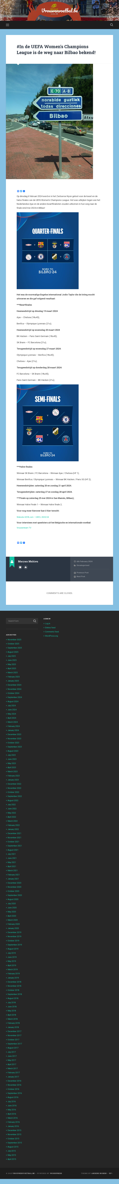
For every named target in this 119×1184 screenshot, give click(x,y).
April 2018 (12, 1020)
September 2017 (15, 1049)
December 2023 (15, 741)
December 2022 (15, 790)
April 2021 (12, 872)
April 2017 (12, 1069)
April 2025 (12, 675)
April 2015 (12, 1164)
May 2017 (12, 1065)
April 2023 (12, 774)
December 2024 (15, 691)
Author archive (20, 573)
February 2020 (14, 930)
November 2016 (15, 1090)
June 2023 (12, 765)
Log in (48, 630)
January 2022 (14, 835)
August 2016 (13, 1102)
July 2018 (12, 1008)
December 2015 (15, 1135)
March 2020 (13, 926)
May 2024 (12, 720)
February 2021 (14, 880)
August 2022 (13, 806)
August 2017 (13, 1053)
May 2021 (12, 868)
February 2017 (14, 1078)
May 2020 (12, 917)
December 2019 (15, 938)
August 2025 (13, 658)
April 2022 (12, 823)
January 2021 (14, 884)
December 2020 (15, 889)
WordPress (56, 1178)
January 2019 (14, 983)
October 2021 (14, 848)
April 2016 (12, 1119)
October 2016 (14, 1094)
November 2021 (15, 843)
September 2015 (15, 1148)
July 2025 (12, 663)
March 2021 (13, 876)
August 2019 (13, 954)
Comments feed (52, 638)
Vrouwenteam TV (25, 534)
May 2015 (12, 1160)
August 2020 (13, 905)
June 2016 (12, 1111)
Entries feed (50, 634)
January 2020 (14, 934)
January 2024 (14, 737)
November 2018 (15, 991)
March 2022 (13, 827)
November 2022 (15, 794)
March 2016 (13, 1123)
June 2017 (12, 1061)
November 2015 (15, 1139)
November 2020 (15, 893)
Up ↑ (111, 1178)
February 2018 (14, 1028)
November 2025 (15, 646)
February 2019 (14, 979)
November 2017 (15, 1041)
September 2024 (15, 704)
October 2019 (14, 946)
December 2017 (15, 1037)
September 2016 (15, 1098)
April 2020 (12, 921)
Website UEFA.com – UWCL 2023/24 (34, 523)
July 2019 (12, 958)
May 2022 (12, 819)
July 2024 (12, 712)
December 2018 (15, 987)
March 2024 (13, 728)
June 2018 (12, 1012)
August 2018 (13, 1004)
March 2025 (13, 679)
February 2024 (14, 732)
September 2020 (15, 901)
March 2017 (13, 1074)
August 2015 (13, 1152)
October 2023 (14, 749)
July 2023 (12, 761)
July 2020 (12, 909)
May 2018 (12, 1016)
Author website (25, 573)
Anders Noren (99, 1178)
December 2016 (15, 1086)
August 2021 (13, 856)
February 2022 (14, 831)
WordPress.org (52, 642)
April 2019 (12, 971)
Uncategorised (83, 572)
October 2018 (14, 995)
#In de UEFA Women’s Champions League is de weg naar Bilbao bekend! (56, 53)
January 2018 (14, 1032)
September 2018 (15, 1000)
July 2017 (12, 1057)
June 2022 (12, 815)
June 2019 (12, 963)
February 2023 (14, 782)
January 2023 (14, 786)
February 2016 (14, 1127)
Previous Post (83, 579)
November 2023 (15, 745)
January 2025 (14, 687)
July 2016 (12, 1106)
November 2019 (15, 942)
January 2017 (14, 1082)
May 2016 (12, 1115)
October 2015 (14, 1143)
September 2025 (15, 654)
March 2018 (13, 1024)
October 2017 (14, 1045)
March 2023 (13, 778)
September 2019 (15, 950)
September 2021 (15, 852)
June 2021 (12, 864)
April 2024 (12, 724)
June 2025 (12, 667)
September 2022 (15, 802)
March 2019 (13, 975)
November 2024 (15, 695)
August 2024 (13, 708)
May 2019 (12, 967)
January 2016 (14, 1131)
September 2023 (15, 753)
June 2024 (12, 716)
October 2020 (14, 897)
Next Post (81, 583)
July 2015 (12, 1156)
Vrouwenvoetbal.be (59, 10)
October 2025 (14, 650)
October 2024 (14, 700)
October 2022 (14, 798)
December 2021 (15, 839)
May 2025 (12, 671)
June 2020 (12, 913)
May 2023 (12, 769)
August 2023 (13, 757)
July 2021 (12, 860)
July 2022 (12, 811)
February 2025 (14, 683)
